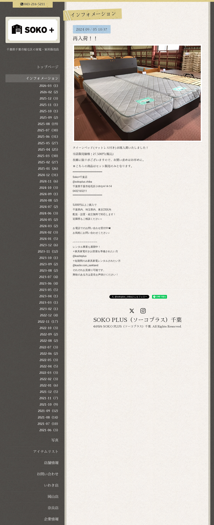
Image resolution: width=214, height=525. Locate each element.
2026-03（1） (49, 85)
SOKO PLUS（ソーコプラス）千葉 (137, 320)
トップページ (47, 67)
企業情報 (51, 519)
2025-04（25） (49, 149)
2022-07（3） (49, 347)
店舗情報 (51, 463)
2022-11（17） (49, 321)
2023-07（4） (49, 277)
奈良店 (53, 508)
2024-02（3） (50, 232)
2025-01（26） (49, 168)
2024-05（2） (50, 219)
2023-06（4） (49, 283)
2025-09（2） (50, 117)
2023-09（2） (50, 264)
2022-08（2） (50, 340)
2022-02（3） (50, 379)
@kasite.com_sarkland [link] (85, 265)
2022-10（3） (50, 328)
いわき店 (51, 485)
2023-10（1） (49, 258)
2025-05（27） (49, 143)
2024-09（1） (50, 194)
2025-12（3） (50, 98)
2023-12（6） (50, 245)
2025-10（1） (50, 111)
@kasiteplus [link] (79, 256)
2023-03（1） (49, 302)
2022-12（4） (50, 315)
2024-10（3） (49, 187)
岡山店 (53, 496)
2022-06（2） (50, 353)
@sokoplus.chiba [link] (82, 181)
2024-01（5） (50, 238)
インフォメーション (42, 78)
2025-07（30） (48, 130)
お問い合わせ (47, 474)
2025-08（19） (49, 124)
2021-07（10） (49, 423)
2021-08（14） (49, 417)
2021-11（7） (49, 398)
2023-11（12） (49, 251)
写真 (54, 440)
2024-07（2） (50, 206)
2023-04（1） (49, 296)
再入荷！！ (85, 38)
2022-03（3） (49, 372)
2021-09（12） (49, 411)
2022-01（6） (50, 385)
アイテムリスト (45, 451)
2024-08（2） (50, 200)
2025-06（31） (49, 136)
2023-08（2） (50, 270)
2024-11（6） (50, 181)
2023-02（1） (50, 309)
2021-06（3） (49, 430)
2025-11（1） (50, 104)
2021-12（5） (50, 391)
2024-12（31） (49, 175)
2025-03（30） (48, 156)
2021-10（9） (50, 404)
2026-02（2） (50, 92)
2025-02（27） (49, 162)
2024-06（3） (49, 213)
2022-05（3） (50, 360)
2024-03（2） (50, 226)
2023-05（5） (49, 289)
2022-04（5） (50, 366)
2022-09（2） (50, 334)
